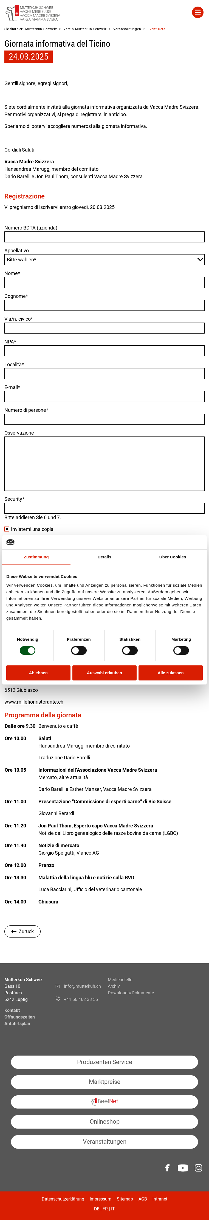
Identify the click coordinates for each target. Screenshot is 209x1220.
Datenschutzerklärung (63, 1199)
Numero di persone (26, 410)
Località (14, 364)
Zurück (26, 931)
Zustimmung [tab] (36, 557)
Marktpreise (104, 1081)
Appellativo (16, 250)
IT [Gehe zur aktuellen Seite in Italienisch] (113, 1208)
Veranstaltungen (127, 29)
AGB (143, 1199)
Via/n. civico (18, 319)
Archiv (114, 986)
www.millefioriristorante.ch (33, 702)
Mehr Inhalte (198, 12)
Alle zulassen (171, 673)
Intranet (159, 1199)
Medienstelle (120, 979)
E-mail (12, 387)
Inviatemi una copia (32, 529)
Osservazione (19, 433)
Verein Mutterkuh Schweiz (85, 29)
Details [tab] (104, 557)
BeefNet (104, 1102)
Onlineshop (105, 1121)
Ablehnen (38, 673)
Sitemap (125, 1199)
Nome (12, 273)
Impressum (100, 1199)
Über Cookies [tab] (172, 557)
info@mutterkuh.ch (82, 989)
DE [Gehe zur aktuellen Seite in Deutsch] (96, 1208)
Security (14, 499)
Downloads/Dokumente (131, 992)
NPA (10, 342)
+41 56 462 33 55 (81, 999)
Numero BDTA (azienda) (30, 228)
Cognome (16, 296)
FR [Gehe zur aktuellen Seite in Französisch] (105, 1208)
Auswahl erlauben (104, 673)
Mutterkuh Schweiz (41, 29)
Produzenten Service (104, 1062)
